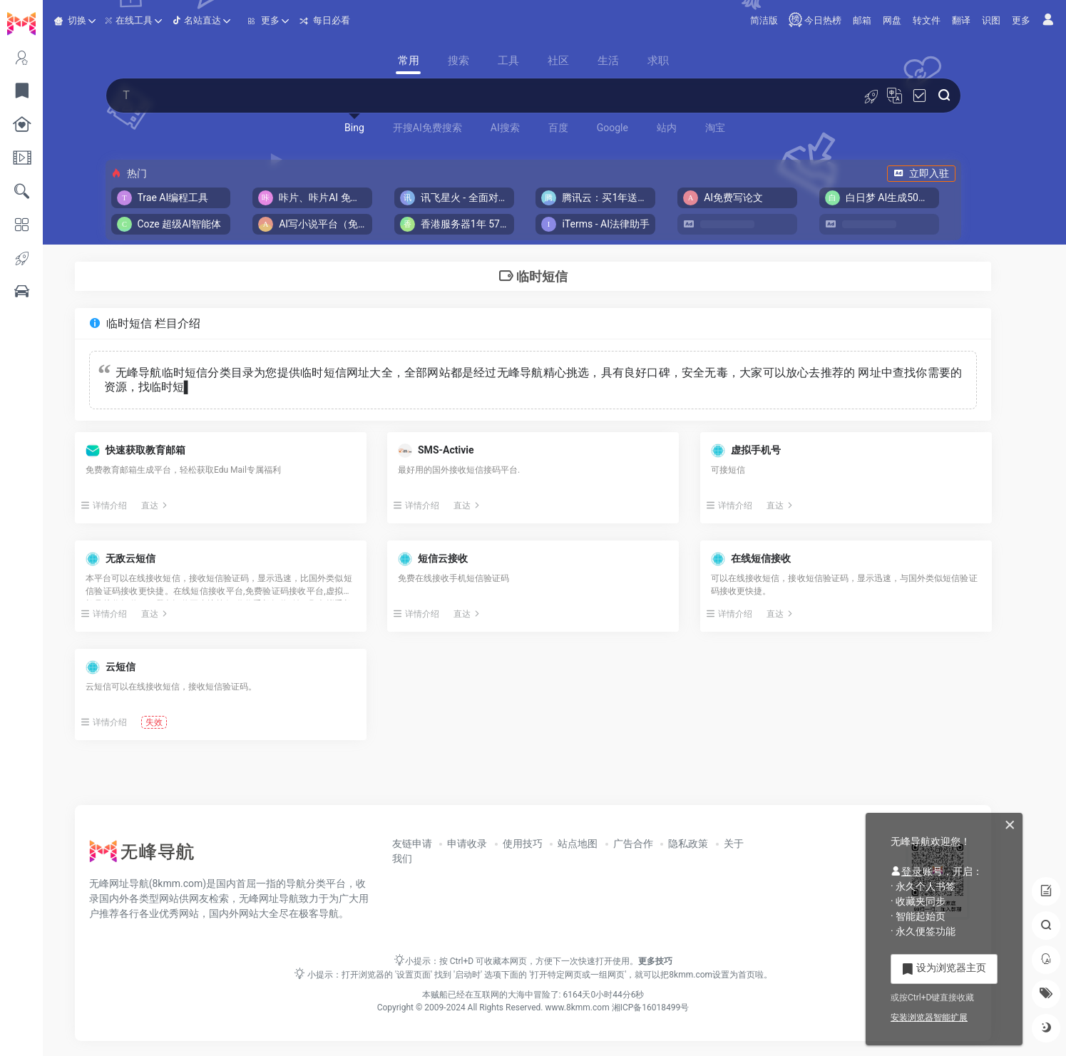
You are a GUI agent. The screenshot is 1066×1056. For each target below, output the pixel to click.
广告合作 (661, 843)
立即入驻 (942, 173)
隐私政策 (716, 843)
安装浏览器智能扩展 (929, 1017)
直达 (195, 506)
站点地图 (605, 843)
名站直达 (239, 20)
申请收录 (495, 843)
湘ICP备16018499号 (672, 1008)
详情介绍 (144, 506)
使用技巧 (550, 843)
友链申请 (440, 843)
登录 (907, 871)
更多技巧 (677, 961)
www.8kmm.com (598, 1008)
